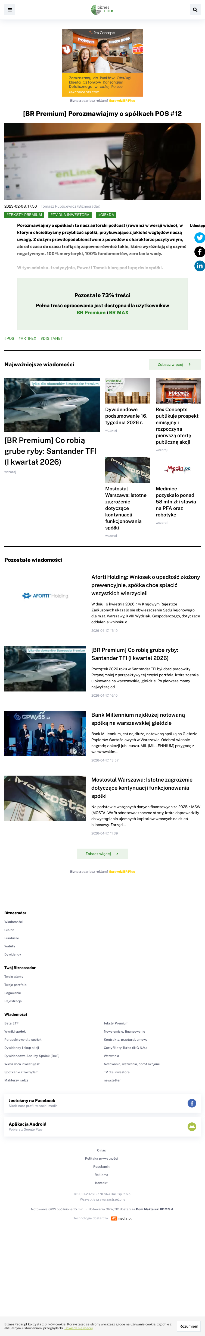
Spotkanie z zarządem (21, 1072)
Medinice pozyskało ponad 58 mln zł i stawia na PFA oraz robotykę (176, 502)
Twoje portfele (15, 985)
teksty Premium (116, 1023)
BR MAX (119, 312)
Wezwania (111, 1056)
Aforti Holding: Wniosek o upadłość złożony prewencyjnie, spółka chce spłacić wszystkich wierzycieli (145, 585)
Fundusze (11, 938)
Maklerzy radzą (16, 1080)
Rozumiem (188, 1326)
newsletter (112, 1080)
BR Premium (91, 312)
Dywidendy (12, 954)
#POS (9, 338)
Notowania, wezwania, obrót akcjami (132, 1064)
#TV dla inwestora (70, 214)
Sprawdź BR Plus (122, 101)
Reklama (101, 1175)
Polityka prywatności (101, 1158)
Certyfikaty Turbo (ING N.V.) (125, 1048)
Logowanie (12, 993)
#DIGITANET (52, 338)
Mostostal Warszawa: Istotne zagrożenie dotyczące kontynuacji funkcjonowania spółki (126, 508)
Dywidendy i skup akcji (21, 1048)
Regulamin (101, 1167)
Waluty (9, 946)
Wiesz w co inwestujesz (22, 1064)
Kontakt (101, 1183)
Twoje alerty (13, 977)
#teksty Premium (24, 214)
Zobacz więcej (174, 364)
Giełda (9, 930)
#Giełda (106, 214)
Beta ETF (11, 1023)
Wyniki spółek (15, 1031)
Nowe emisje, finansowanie (124, 1031)
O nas (101, 1150)
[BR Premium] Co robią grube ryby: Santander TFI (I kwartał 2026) (50, 451)
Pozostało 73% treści (102, 295)
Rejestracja (13, 1001)
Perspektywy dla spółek (23, 1040)
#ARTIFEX (27, 338)
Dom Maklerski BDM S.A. (155, 1209)
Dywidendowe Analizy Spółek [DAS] (32, 1056)
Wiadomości (13, 922)
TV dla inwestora (117, 1072)
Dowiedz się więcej (78, 1328)
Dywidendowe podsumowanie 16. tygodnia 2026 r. (126, 416)
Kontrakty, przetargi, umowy (126, 1040)
